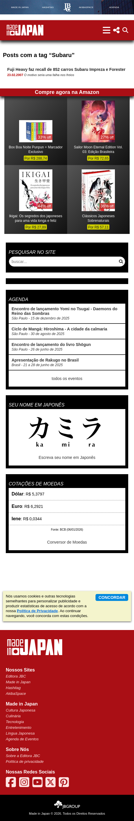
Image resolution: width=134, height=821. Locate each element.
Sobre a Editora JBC (23, 756)
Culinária (13, 716)
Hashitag (13, 688)
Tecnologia (15, 722)
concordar (111, 597)
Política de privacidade (25, 761)
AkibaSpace (16, 693)
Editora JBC (16, 676)
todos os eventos (67, 378)
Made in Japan (18, 682)
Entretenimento (18, 727)
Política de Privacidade (37, 611)
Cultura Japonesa (20, 710)
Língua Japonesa (20, 733)
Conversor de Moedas (67, 542)
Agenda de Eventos (22, 739)
